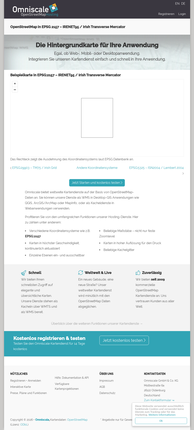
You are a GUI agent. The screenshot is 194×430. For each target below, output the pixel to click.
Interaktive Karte (20, 386)
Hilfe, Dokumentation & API (72, 377)
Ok (161, 420)
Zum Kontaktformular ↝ (159, 400)
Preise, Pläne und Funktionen (28, 393)
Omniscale (42, 419)
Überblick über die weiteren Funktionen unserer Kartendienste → (97, 323)
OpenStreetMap (77, 419)
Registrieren (166, 14)
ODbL (24, 424)
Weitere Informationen (162, 414)
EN (177, 3)
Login (182, 14)
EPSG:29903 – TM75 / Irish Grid (34, 168)
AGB (102, 386)
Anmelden (34, 380)
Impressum (106, 380)
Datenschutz (107, 393)
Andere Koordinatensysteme (97, 168)
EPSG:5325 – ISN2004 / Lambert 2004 (156, 168)
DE (183, 3)
